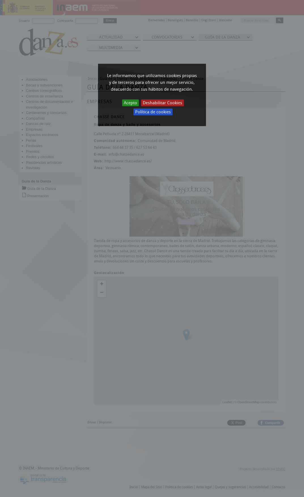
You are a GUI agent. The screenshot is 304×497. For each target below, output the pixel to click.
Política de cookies (153, 111)
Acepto (130, 102)
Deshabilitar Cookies (162, 102)
